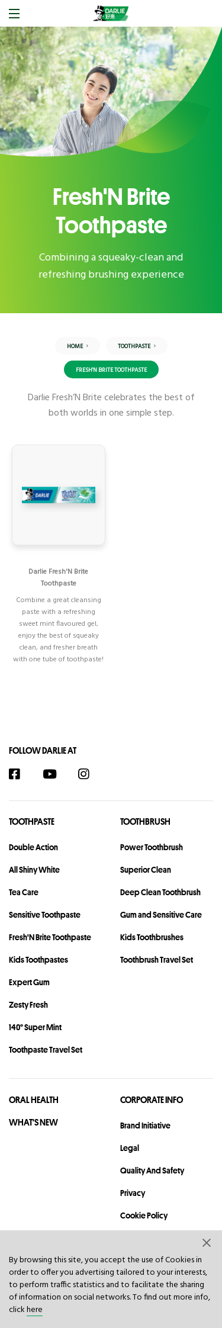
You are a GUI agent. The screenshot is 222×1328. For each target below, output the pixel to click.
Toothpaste (31, 821)
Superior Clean (145, 869)
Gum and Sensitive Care (161, 914)
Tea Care (23, 892)
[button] (207, 1242)
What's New (33, 1122)
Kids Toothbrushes (152, 937)
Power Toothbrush (151, 847)
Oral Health (34, 1100)
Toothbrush (145, 821)
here (35, 1310)
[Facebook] (20, 774)
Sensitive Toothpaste (45, 914)
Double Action (33, 847)
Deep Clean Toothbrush (160, 892)
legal (129, 1148)
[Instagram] (89, 774)
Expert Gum (29, 982)
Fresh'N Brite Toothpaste (50, 937)
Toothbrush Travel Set (156, 959)
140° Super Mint (35, 1027)
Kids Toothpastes (38, 959)
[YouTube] (55, 774)
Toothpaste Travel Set (45, 1049)
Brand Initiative (145, 1125)
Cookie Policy (144, 1215)
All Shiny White (34, 869)
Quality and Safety (152, 1170)
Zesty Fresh (28, 1004)
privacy (132, 1193)
